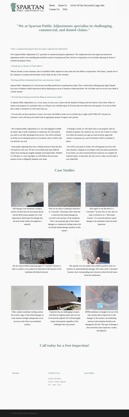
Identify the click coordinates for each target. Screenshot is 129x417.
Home (52, 5)
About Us (62, 5)
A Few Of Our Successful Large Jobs (87, 5)
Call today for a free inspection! (64, 345)
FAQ (65, 9)
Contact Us (54, 9)
